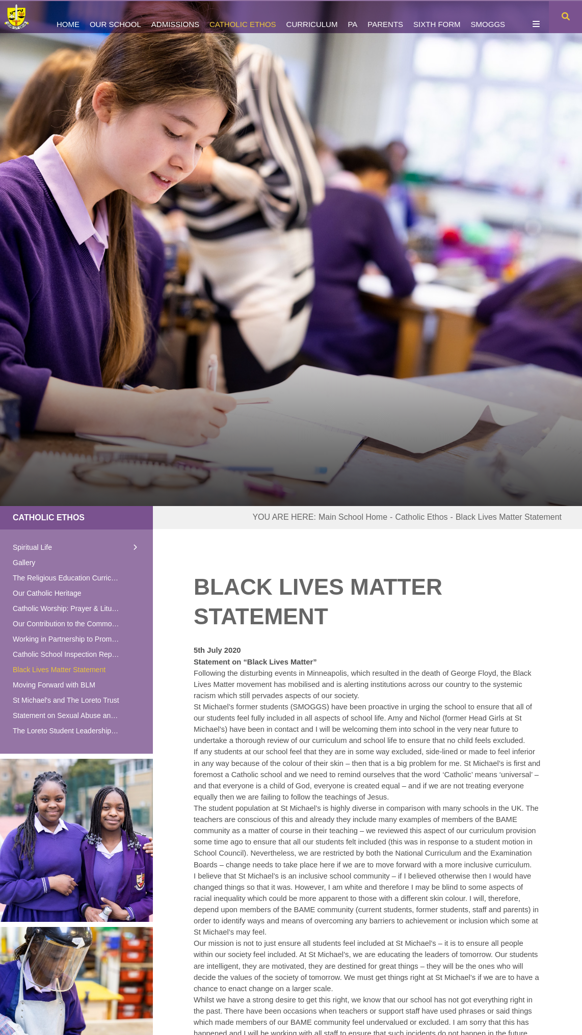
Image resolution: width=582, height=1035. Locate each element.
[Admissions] (175, 16)
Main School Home (353, 517)
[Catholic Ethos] (242, 16)
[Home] (22, 17)
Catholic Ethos (49, 517)
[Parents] (385, 16)
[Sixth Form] (437, 16)
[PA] (352, 16)
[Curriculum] (312, 16)
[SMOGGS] (488, 16)
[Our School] (115, 16)
